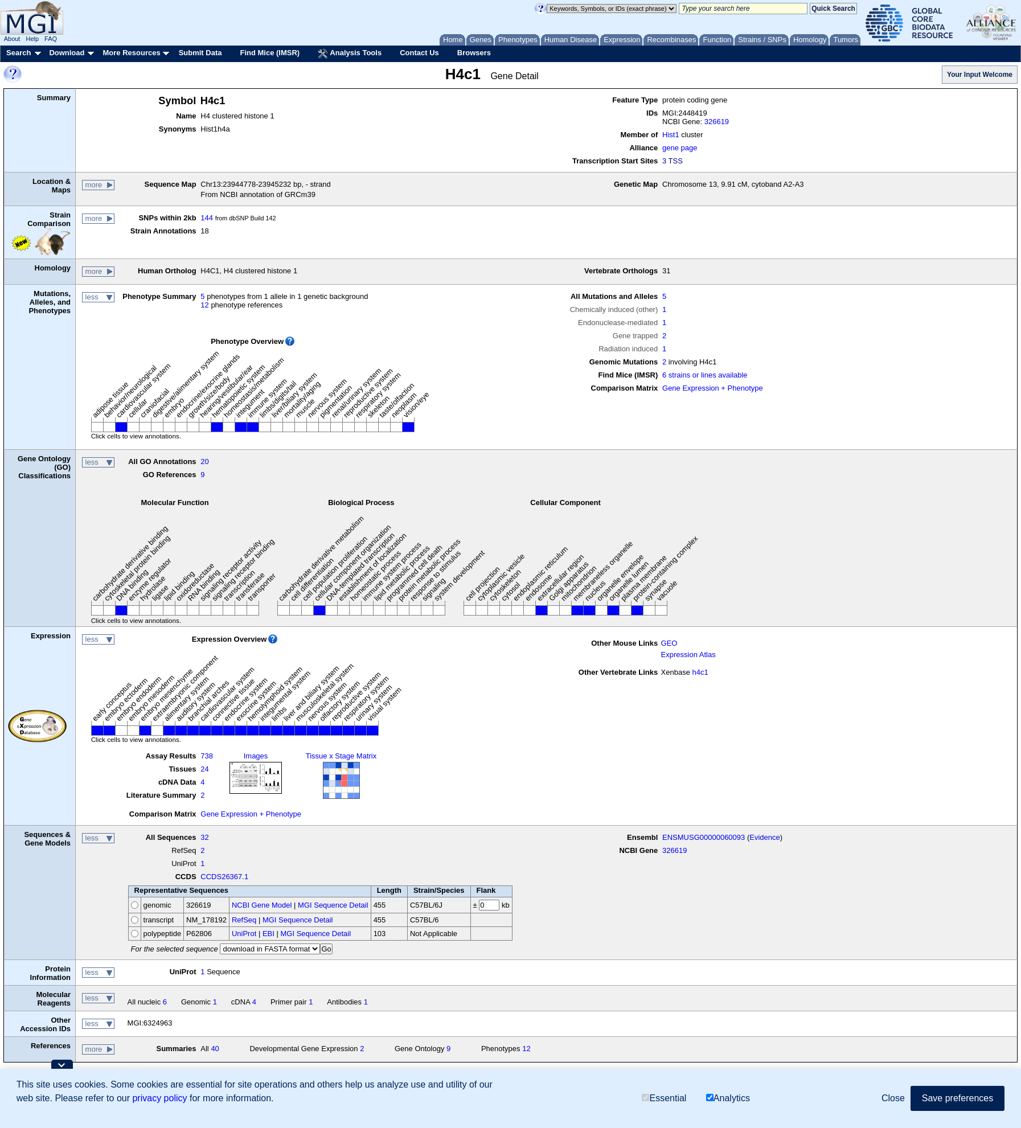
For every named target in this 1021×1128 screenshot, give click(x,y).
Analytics (728, 1098)
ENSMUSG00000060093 (703, 837)
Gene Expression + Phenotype (712, 388)
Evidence (764, 837)
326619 (716, 121)
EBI (268, 933)
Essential (664, 1098)
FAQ (50, 38)
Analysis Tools (350, 53)
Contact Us (419, 52)
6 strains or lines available (705, 375)
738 (206, 756)
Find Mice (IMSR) (270, 52)
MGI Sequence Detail (333, 905)
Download (66, 52)
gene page (679, 147)
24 (204, 769)
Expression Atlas (688, 654)
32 (204, 837)
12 (204, 305)
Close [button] (893, 1098)
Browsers (474, 52)
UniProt (244, 933)
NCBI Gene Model (262, 905)
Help (32, 38)
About (12, 38)
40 (215, 1048)
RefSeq (244, 920)
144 (206, 218)
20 (204, 461)
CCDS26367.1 (224, 876)
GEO (669, 643)
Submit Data (200, 52)
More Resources (131, 52)
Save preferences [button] (957, 1098)
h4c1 (700, 672)
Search (18, 52)
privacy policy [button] (159, 1098)
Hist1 (670, 134)
